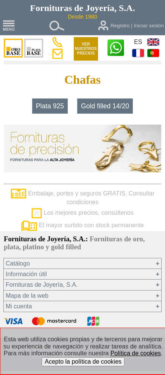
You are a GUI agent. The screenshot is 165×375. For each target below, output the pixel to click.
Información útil (26, 274)
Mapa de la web (27, 295)
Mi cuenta (19, 306)
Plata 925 (50, 106)
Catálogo (18, 263)
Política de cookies (136, 353)
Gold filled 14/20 (105, 106)
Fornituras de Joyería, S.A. (42, 284)
